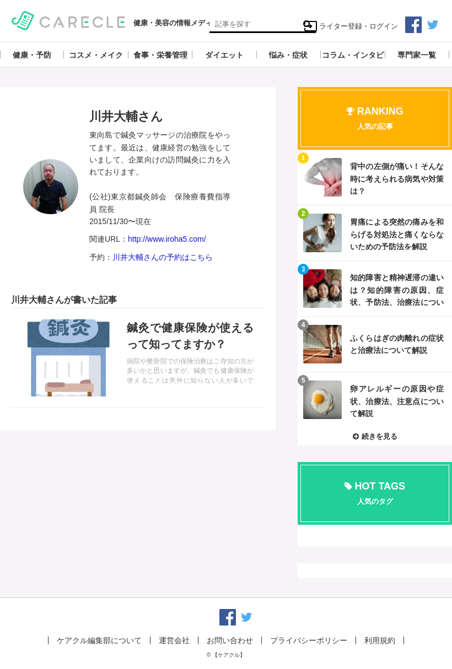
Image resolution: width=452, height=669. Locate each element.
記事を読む (138, 357)
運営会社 (174, 640)
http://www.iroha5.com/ (167, 239)
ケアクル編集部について (99, 640)
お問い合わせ (230, 640)
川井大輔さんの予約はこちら (162, 257)
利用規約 (379, 640)
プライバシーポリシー (308, 640)
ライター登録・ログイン (351, 26)
